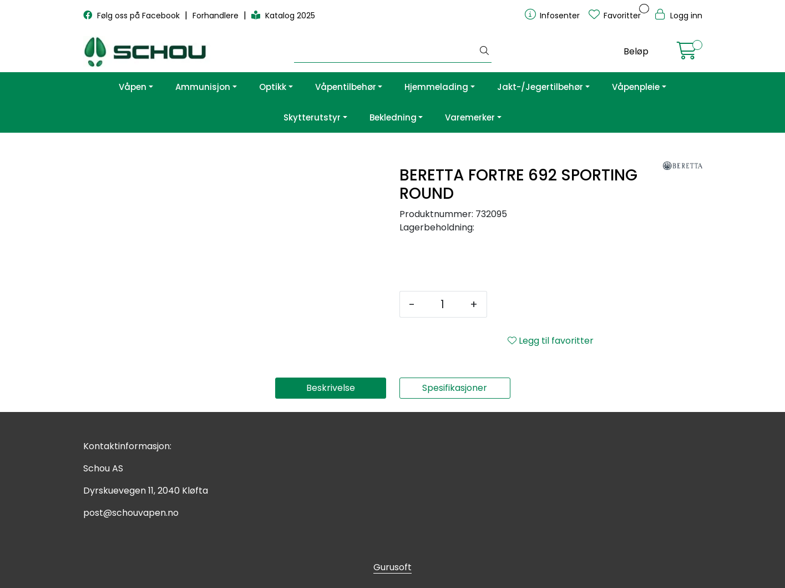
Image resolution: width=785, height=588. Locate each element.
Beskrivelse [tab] (330, 387)
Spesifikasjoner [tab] (454, 387)
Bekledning (393, 117)
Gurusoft (392, 567)
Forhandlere (217, 15)
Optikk (272, 87)
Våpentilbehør (345, 87)
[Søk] (386, 52)
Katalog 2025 (283, 15)
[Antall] (442, 304)
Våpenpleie (636, 87)
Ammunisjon (202, 87)
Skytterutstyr (312, 117)
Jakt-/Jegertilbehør (540, 87)
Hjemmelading (436, 87)
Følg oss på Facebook (132, 15)
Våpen (132, 87)
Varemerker (470, 117)
